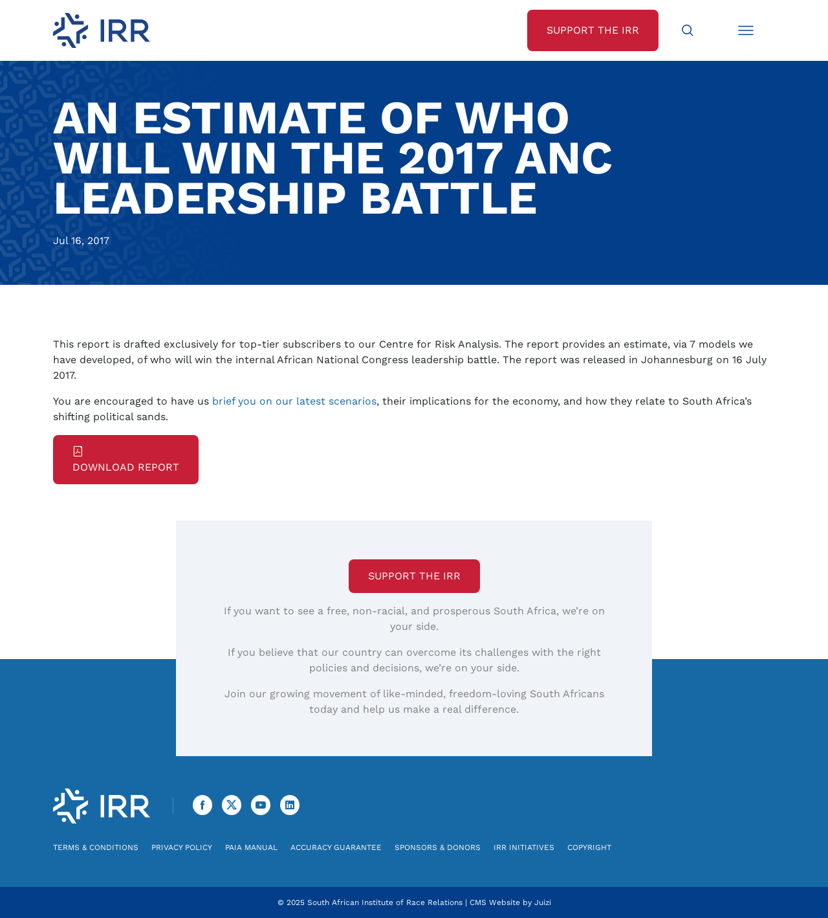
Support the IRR (414, 576)
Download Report (125, 459)
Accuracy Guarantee (336, 847)
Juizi (542, 902)
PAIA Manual (251, 847)
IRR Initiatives (524, 847)
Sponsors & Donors (438, 847)
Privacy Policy (181, 847)
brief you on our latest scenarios (294, 401)
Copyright (589, 847)
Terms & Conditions (95, 847)
